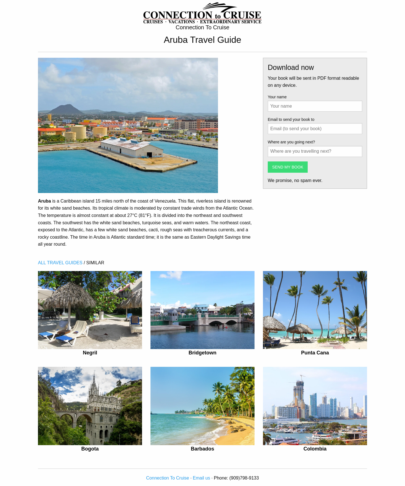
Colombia (315, 449)
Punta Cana (315, 353)
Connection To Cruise (167, 478)
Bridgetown (202, 353)
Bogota (90, 449)
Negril (90, 353)
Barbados (202, 449)
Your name (277, 97)
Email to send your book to (291, 119)
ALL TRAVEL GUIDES (60, 262)
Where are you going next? (291, 142)
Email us (201, 478)
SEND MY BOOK (287, 167)
